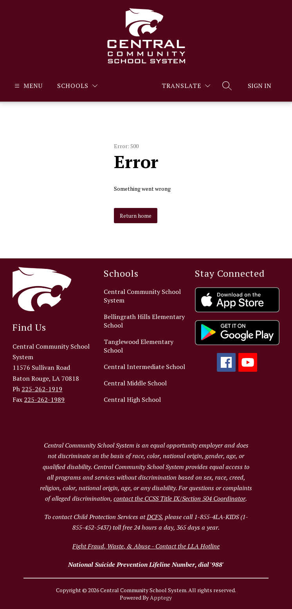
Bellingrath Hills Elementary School (144, 321)
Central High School (132, 399)
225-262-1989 (44, 399)
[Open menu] (28, 86)
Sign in (259, 85)
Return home (135, 215)
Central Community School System (142, 295)
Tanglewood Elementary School (138, 346)
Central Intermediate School (144, 366)
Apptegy (161, 597)
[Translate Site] (186, 86)
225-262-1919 (42, 389)
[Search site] (227, 85)
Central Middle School (135, 383)
